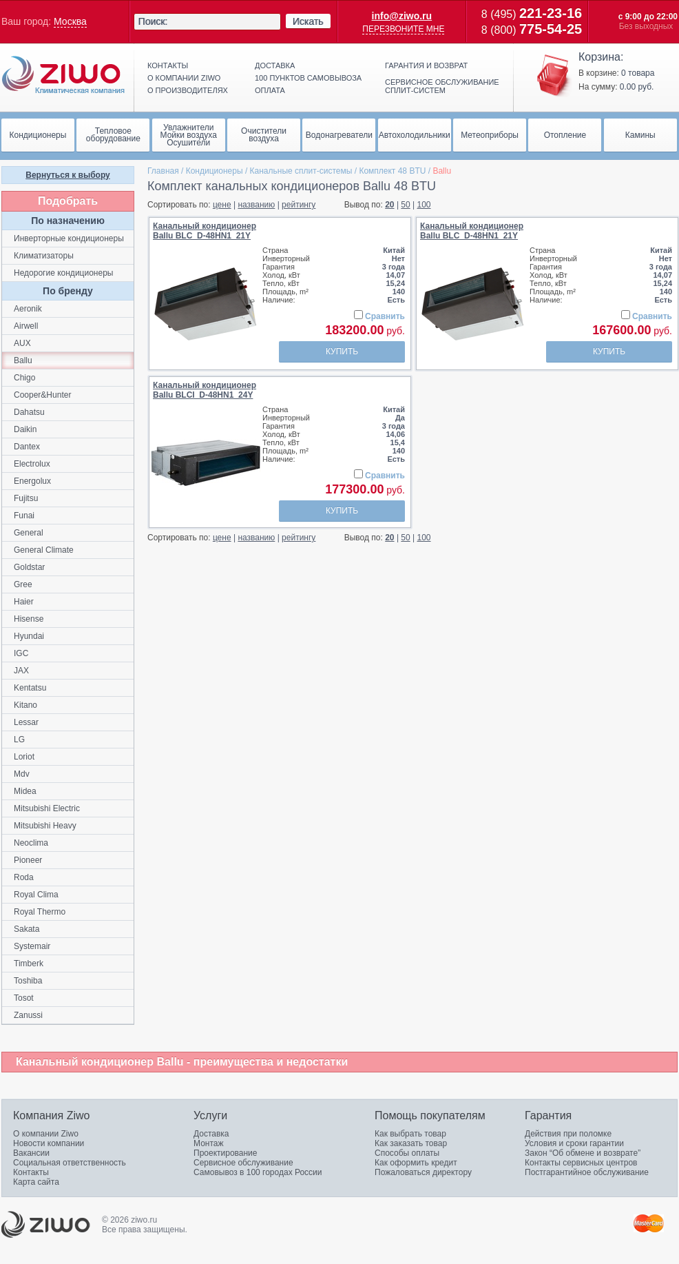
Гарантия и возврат (426, 65)
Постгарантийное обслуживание (587, 1172)
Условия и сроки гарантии (574, 1143)
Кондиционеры (214, 171)
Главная (163, 171)
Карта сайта (36, 1182)
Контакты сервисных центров (581, 1163)
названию (256, 205)
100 (424, 205)
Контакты (167, 65)
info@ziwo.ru (402, 15)
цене (222, 205)
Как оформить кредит (416, 1163)
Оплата (270, 90)
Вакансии (31, 1153)
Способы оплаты (407, 1153)
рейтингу (298, 205)
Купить (342, 351)
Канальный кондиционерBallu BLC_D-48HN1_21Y (204, 231)
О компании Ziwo (46, 1134)
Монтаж (209, 1143)
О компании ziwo (183, 78)
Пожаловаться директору (423, 1172)
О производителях (187, 90)
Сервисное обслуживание (243, 1163)
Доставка (275, 65)
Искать (308, 21)
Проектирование (226, 1153)
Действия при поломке (568, 1134)
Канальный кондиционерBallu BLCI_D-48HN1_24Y (204, 390)
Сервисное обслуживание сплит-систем (442, 86)
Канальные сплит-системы (301, 171)
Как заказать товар (411, 1143)
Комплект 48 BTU (392, 171)
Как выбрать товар (410, 1134)
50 (405, 205)
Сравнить (385, 316)
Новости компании (48, 1143)
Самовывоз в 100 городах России (258, 1172)
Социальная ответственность (69, 1163)
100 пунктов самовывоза (308, 78)
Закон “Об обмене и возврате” (582, 1153)
